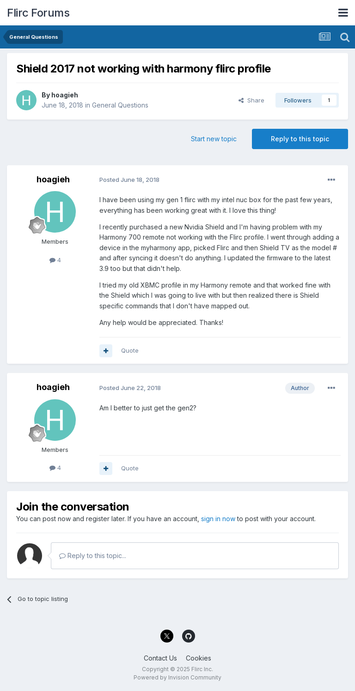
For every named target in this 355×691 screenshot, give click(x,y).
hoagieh (64, 95)
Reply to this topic (300, 139)
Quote (130, 350)
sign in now (218, 519)
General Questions (120, 105)
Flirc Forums (38, 12)
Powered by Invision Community (177, 677)
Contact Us (160, 658)
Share (251, 100)
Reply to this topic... (92, 555)
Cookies (198, 658)
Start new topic (214, 139)
